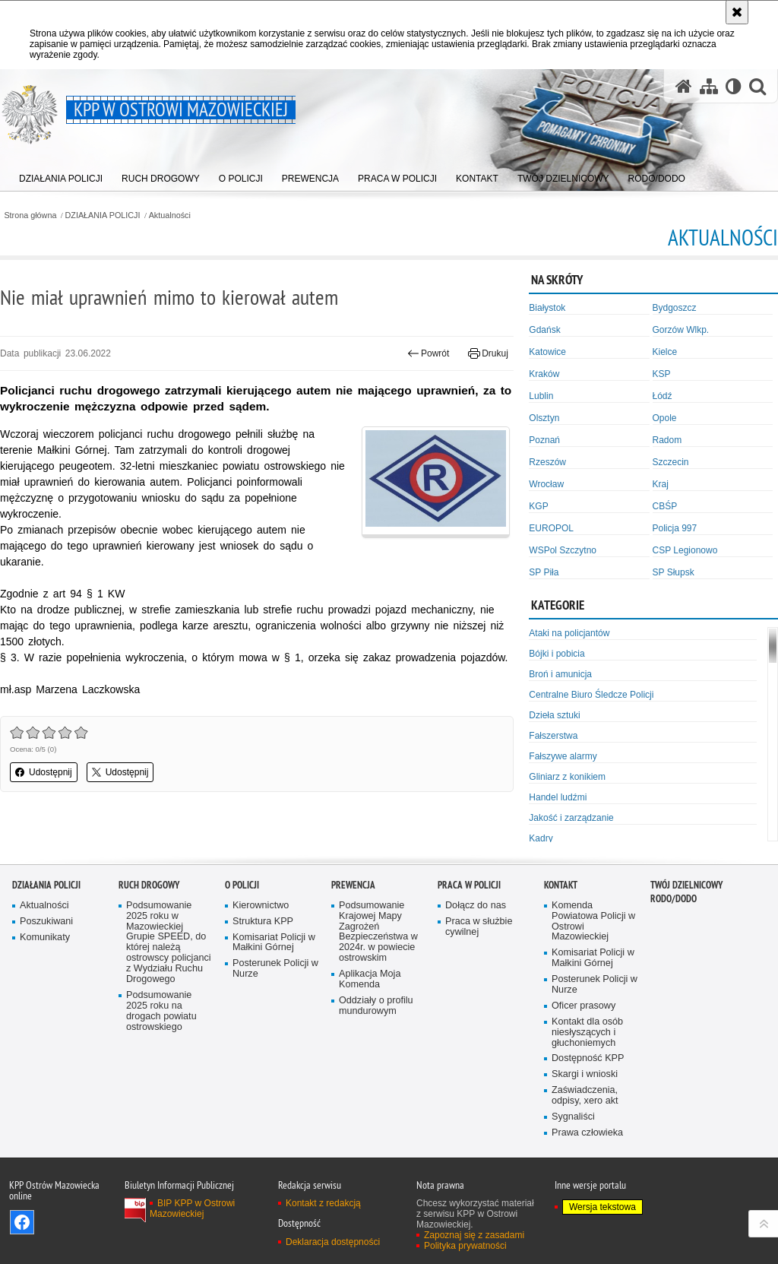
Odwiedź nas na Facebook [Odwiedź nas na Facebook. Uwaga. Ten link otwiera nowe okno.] (22, 1222)
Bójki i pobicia (556, 653)
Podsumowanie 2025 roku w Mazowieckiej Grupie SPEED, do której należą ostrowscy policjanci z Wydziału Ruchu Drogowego (168, 942)
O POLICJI (242, 885)
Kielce (665, 352)
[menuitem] (61, 175)
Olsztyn (544, 418)
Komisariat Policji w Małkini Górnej (273, 943)
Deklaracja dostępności (333, 1242)
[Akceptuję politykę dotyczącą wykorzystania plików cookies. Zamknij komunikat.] (737, 12)
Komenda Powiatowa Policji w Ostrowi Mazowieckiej (593, 921)
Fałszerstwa (553, 735)
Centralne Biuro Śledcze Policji (591, 694)
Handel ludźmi (558, 797)
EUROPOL (551, 528)
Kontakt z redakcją (323, 1203)
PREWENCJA (353, 885)
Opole (665, 418)
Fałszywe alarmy (562, 756)
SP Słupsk (673, 572)
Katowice (547, 352)
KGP (538, 506)
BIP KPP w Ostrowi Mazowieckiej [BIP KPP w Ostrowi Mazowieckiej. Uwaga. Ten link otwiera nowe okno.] (192, 1208)
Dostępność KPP (588, 1058)
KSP (662, 374)
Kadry (540, 838)
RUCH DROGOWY (149, 885)
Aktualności (170, 215)
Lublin (541, 396)
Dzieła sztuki (554, 715)
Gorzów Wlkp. (681, 330)
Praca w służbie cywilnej (478, 927)
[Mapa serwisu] (709, 86)
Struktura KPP (262, 922)
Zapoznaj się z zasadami (474, 1235)
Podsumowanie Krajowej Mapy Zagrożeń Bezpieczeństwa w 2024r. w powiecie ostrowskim (378, 932)
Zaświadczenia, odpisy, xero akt (585, 1095)
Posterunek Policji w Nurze (275, 968)
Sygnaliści (573, 1117)
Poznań (544, 440)
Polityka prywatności (465, 1245)
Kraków (544, 374)
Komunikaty (45, 937)
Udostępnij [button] (43, 772)
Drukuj (488, 353)
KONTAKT (560, 885)
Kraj (661, 484)
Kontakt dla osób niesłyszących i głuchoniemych (587, 1032)
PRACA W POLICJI (469, 885)
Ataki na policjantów (569, 633)
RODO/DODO (673, 898)
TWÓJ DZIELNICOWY (686, 885)
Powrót (428, 353)
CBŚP (665, 506)
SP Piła (543, 572)
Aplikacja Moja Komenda (369, 979)
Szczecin (671, 462)
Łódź (662, 396)
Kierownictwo (260, 906)
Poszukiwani (46, 922)
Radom (667, 440)
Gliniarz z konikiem (567, 776)
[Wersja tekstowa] (734, 86)
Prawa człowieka (587, 1133)
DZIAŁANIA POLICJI (103, 215)
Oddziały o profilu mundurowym (376, 1006)
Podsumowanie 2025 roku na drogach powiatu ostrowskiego (161, 1011)
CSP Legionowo (685, 550)
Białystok (547, 308)
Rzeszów (547, 462)
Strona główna (30, 215)
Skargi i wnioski (585, 1074)
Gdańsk (544, 330)
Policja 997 (675, 528)
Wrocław (546, 484)
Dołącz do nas (475, 906)
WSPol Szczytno (562, 550)
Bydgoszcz (675, 308)
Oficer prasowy (583, 1006)
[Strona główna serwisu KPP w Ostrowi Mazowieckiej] (683, 86)
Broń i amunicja (560, 674)
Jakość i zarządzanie (571, 818)
